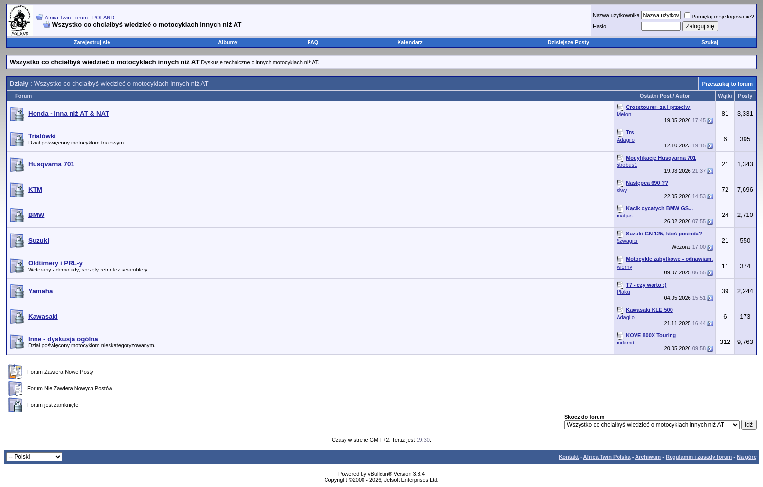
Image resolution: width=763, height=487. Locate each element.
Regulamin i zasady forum (699, 457)
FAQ (313, 42)
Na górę (747, 457)
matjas (624, 215)
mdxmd (625, 342)
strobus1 (627, 165)
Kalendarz (410, 42)
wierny (624, 267)
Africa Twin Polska (607, 457)
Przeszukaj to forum (727, 84)
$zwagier (627, 241)
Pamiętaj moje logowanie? (719, 16)
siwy (622, 190)
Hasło (599, 26)
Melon (624, 114)
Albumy (227, 42)
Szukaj (709, 42)
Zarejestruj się (92, 42)
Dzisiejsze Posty (569, 42)
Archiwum (648, 457)
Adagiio (626, 140)
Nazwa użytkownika (616, 15)
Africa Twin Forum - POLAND (79, 17)
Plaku (623, 292)
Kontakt (569, 457)
